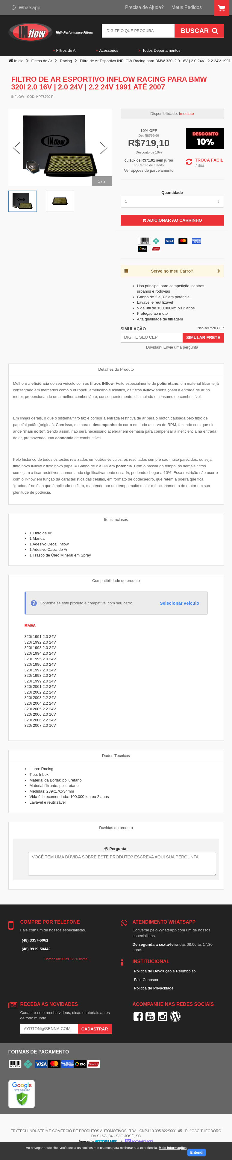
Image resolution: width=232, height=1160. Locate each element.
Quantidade (172, 192)
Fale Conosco (146, 979)
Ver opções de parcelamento (149, 170)
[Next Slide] (103, 147)
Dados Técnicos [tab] (116, 755)
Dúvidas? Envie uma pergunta (172, 347)
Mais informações (172, 1148)
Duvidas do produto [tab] (116, 827)
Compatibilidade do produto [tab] (116, 580)
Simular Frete (203, 337)
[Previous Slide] (16, 147)
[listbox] (172, 202)
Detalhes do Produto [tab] (116, 369)
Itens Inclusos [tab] (116, 519)
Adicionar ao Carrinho (172, 220)
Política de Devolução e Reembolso (165, 971)
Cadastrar (94, 1029)
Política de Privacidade (154, 988)
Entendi (196, 1152)
